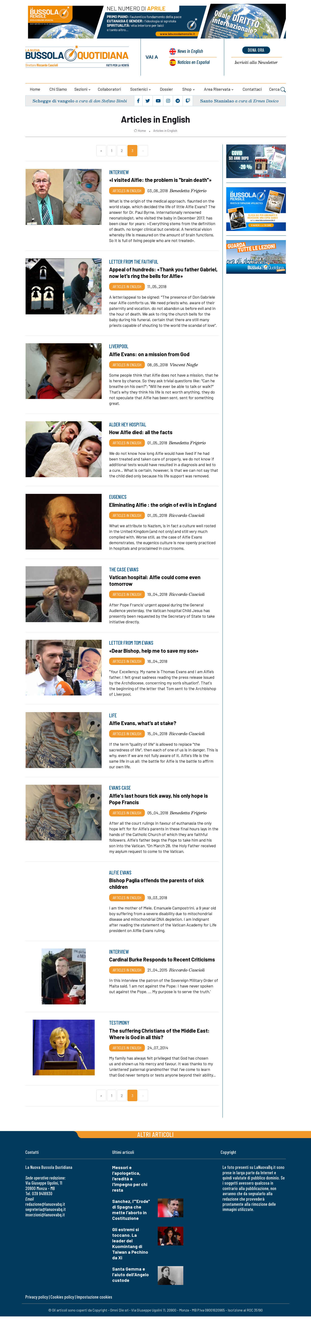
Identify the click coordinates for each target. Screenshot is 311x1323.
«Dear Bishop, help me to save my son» (154, 657)
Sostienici (139, 89)
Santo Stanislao (217, 100)
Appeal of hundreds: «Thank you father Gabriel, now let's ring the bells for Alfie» (156, 272)
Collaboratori (109, 89)
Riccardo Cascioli (186, 522)
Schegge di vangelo (53, 100)
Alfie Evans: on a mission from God (150, 354)
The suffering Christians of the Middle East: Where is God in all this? (160, 1040)
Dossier (166, 89)
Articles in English (165, 131)
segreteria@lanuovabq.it (45, 1216)
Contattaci (252, 89)
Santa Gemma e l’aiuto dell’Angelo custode (130, 1281)
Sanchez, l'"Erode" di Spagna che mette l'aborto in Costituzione (131, 1216)
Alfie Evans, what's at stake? (143, 729)
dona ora (256, 50)
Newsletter (256, 63)
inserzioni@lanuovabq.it (45, 1221)
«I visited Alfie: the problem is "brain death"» (161, 179)
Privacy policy (36, 1303)
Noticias (193, 62)
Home (35, 89)
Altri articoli (155, 1141)
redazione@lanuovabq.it (45, 1210)
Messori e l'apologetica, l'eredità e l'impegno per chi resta (129, 1185)
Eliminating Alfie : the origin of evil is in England (154, 508)
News (190, 51)
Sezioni (80, 89)
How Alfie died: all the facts (141, 432)
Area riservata (217, 89)
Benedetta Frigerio (188, 190)
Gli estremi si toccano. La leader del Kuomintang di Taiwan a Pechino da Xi (130, 1250)
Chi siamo (58, 89)
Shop (187, 89)
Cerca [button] (277, 89)
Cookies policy (62, 1303)
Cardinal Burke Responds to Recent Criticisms (162, 966)
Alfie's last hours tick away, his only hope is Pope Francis (159, 805)
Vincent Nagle (184, 365)
